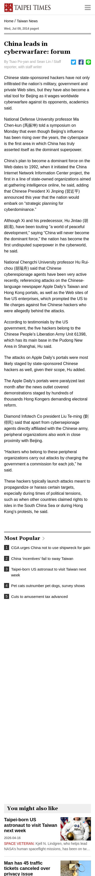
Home (8, 21)
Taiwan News (27, 21)
